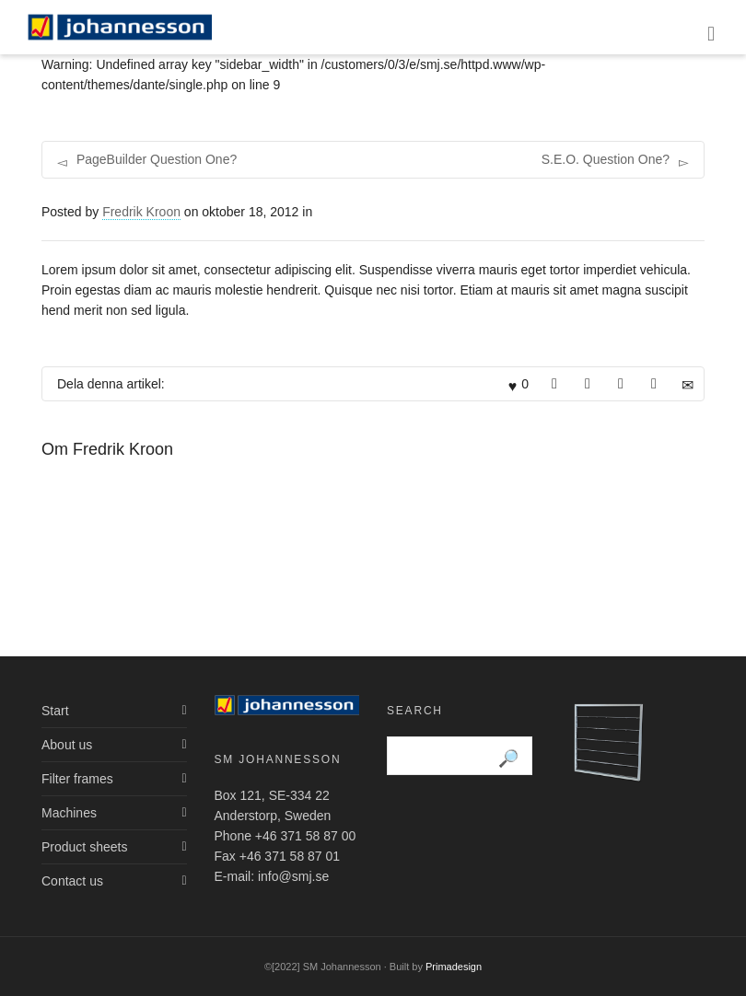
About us (66, 744)
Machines (69, 812)
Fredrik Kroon (141, 211)
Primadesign (453, 966)
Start (55, 710)
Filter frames (77, 778)
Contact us (72, 881)
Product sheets (84, 847)
